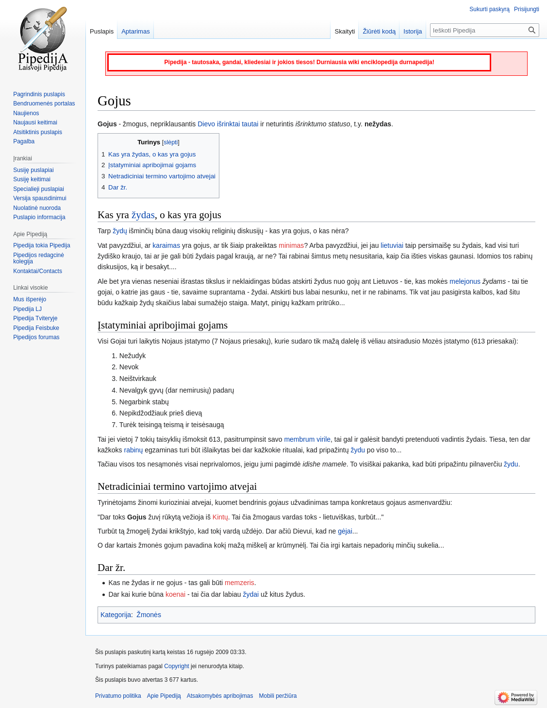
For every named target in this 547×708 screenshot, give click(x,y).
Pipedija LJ (27, 309)
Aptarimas (135, 31)
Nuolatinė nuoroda (37, 208)
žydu (357, 450)
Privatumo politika (118, 695)
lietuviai (392, 245)
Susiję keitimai (31, 179)
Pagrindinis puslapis (39, 94)
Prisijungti (526, 9)
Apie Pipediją (164, 695)
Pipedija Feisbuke (36, 328)
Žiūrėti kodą (379, 31)
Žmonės (148, 615)
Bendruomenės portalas (44, 103)
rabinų (133, 450)
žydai (251, 594)
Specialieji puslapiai (38, 189)
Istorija (412, 31)
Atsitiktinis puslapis (37, 132)
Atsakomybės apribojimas (220, 695)
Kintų (220, 517)
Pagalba (23, 141)
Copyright (176, 666)
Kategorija (115, 615)
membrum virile (307, 439)
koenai (175, 594)
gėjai (345, 531)
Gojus (137, 517)
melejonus (465, 281)
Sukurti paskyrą (489, 9)
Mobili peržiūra (278, 695)
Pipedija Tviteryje (35, 318)
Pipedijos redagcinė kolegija (38, 258)
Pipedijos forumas (36, 337)
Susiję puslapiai (33, 170)
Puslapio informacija (39, 217)
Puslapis (102, 31)
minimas (291, 245)
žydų (120, 231)
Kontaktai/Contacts (37, 271)
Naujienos (26, 113)
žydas (143, 215)
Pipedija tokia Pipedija (41, 245)
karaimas (166, 245)
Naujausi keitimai (35, 122)
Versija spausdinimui (39, 198)
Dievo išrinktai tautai (228, 124)
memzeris (239, 583)
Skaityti (344, 31)
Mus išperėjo (29, 299)
